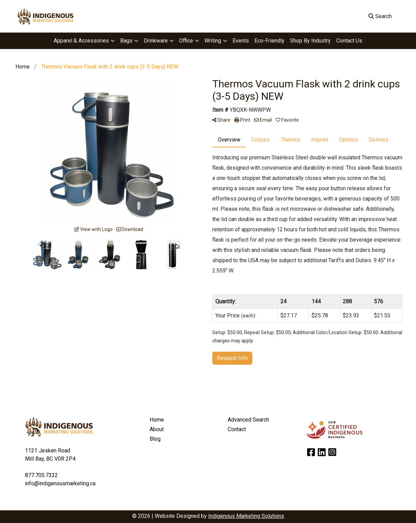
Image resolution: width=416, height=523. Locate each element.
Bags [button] (126, 40)
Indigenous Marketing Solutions (246, 516)
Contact (237, 429)
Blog (155, 439)
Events (240, 40)
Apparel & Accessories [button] (81, 40)
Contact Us (349, 40)
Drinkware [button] (156, 40)
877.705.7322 (41, 475)
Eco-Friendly (269, 40)
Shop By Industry (310, 40)
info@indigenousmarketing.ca (60, 483)
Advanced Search (248, 419)
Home (157, 419)
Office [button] (186, 40)
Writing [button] (212, 40)
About (157, 429)
